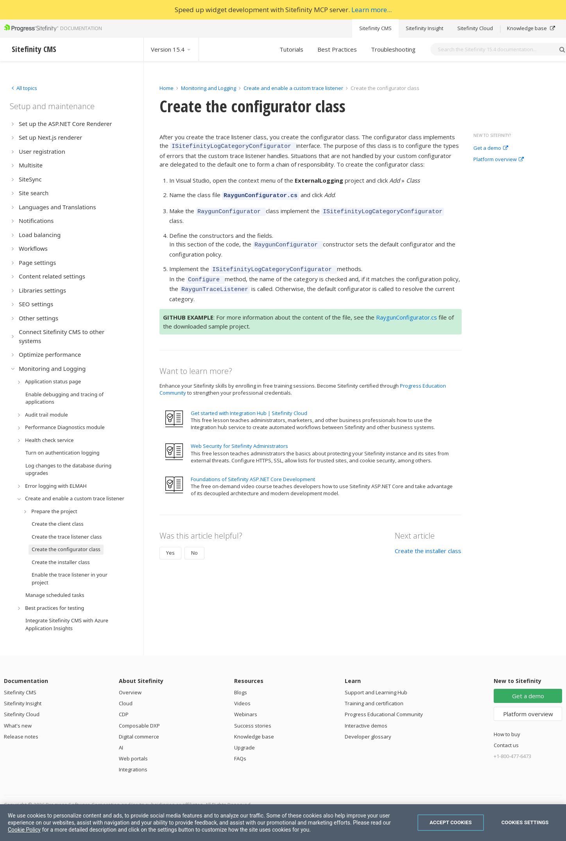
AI (121, 747)
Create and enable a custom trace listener (293, 88)
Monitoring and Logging (208, 88)
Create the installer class (428, 542)
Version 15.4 (171, 49)
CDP (124, 714)
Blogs (240, 692)
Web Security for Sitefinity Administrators (239, 437)
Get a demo (490, 148)
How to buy (507, 734)
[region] (283, 822)
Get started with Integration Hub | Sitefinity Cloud (249, 404)
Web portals (133, 758)
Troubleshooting (393, 49)
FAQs (240, 758)
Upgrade (244, 747)
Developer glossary (368, 736)
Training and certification (374, 703)
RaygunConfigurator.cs (406, 309)
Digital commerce (139, 736)
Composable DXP (139, 725)
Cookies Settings (525, 822)
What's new (18, 725)
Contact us (506, 745)
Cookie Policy (24, 830)
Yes (170, 544)
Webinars (245, 714)
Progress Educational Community (384, 714)
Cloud (126, 703)
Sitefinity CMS (375, 28)
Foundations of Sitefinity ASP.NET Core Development (253, 470)
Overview (130, 692)
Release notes (21, 736)
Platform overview (498, 159)
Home (166, 88)
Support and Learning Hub (376, 692)
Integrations (133, 769)
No (194, 544)
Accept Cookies (451, 822)
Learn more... (371, 9)
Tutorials (291, 49)
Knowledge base (531, 28)
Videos (242, 703)
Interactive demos (366, 725)
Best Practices (337, 49)
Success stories (252, 725)
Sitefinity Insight (424, 28)
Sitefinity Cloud (475, 28)
